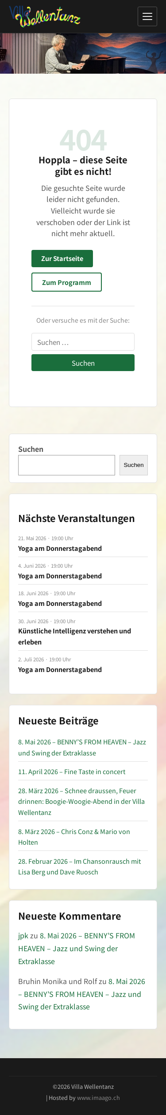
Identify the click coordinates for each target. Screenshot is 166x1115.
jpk (23, 935)
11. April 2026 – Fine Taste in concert (71, 771)
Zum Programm (66, 282)
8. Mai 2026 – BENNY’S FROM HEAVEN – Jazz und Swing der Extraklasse (76, 948)
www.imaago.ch (98, 1097)
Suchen (30, 448)
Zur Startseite (62, 258)
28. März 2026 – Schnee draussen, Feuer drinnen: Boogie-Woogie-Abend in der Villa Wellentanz (81, 801)
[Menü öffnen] (147, 16)
